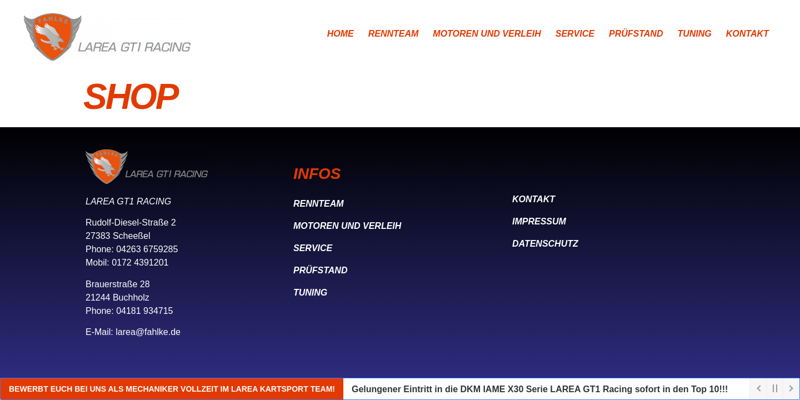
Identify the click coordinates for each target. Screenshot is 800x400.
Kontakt (747, 33)
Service (575, 33)
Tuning (694, 33)
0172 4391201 (140, 262)
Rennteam (393, 33)
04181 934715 (144, 311)
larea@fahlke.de (148, 332)
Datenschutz (545, 243)
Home (340, 33)
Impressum (539, 221)
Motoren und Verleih (487, 33)
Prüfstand (636, 33)
